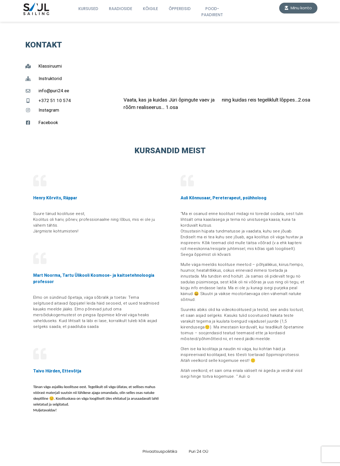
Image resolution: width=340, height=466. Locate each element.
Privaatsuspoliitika (160, 451)
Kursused (88, 8)
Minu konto (298, 8)
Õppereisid (180, 8)
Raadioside (120, 8)
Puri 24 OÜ (198, 451)
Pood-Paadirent (212, 11)
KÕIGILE (150, 8)
